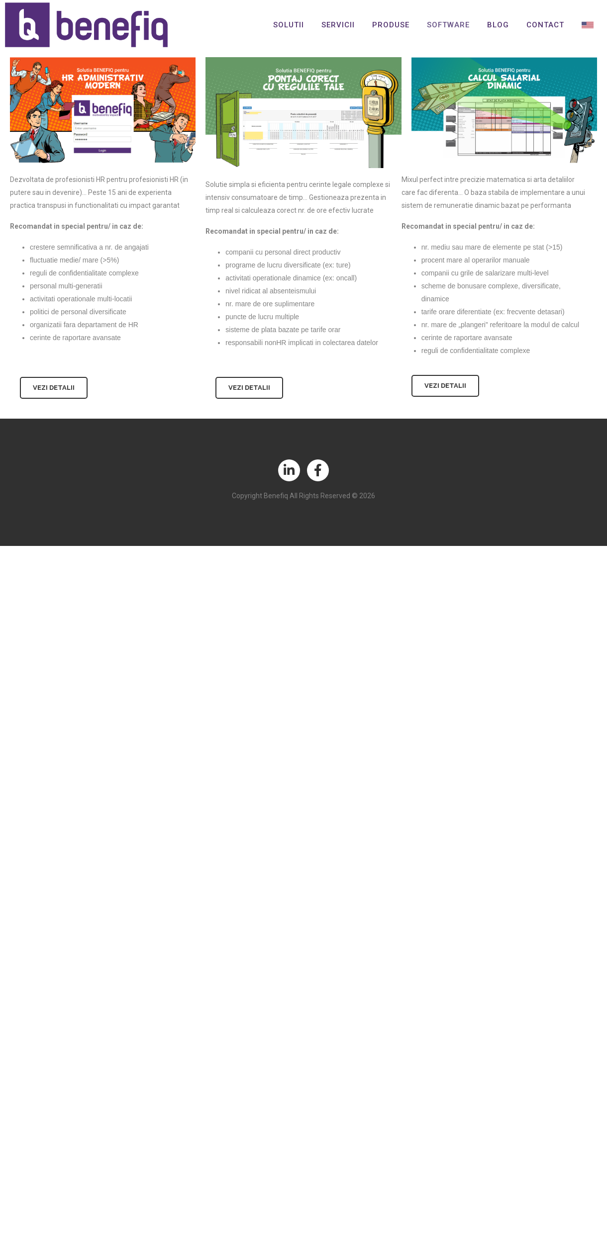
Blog (498, 24)
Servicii (338, 24)
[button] (54, 388)
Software (448, 24)
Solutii (288, 24)
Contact (545, 24)
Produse (390, 24)
